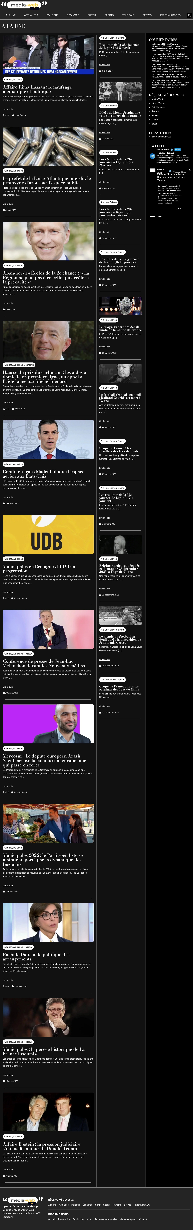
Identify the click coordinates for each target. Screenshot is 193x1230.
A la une (10, 15)
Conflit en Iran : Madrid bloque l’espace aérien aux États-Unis (44, 473)
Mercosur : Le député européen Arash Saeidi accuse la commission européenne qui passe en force (45, 759)
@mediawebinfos (179, 172)
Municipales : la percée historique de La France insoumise (44, 1050)
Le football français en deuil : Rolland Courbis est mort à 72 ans (120, 397)
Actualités (31, 15)
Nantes (155, 115)
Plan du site (64, 1218)
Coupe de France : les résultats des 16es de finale (119, 449)
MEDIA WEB (160, 171)
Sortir (92, 15)
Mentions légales (128, 1218)
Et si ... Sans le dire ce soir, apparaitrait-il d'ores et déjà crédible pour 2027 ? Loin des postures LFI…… (170, 58)
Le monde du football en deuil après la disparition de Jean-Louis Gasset (120, 639)
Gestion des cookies (82, 1218)
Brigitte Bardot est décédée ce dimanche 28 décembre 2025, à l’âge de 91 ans (119, 568)
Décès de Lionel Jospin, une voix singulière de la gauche (120, 114)
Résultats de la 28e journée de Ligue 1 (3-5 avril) (119, 46)
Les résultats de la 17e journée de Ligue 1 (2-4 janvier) (116, 497)
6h (190, 170)
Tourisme (128, 15)
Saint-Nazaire (158, 107)
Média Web (157, 99)
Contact (143, 1218)
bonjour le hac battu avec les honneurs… (170, 77)
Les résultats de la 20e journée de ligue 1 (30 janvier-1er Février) (116, 212)
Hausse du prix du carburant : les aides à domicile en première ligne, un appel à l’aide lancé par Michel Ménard (45, 376)
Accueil (51, 1218)
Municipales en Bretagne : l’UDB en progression (40, 568)
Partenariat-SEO (170, 15)
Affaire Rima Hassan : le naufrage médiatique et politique (38, 89)
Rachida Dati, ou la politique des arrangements (37, 955)
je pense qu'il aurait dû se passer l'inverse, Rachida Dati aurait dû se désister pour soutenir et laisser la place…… (171, 48)
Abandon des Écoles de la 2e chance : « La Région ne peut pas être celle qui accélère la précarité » (47, 277)
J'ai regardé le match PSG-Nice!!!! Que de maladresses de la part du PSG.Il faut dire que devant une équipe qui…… (170, 84)
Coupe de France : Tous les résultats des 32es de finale (119, 688)
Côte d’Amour (158, 103)
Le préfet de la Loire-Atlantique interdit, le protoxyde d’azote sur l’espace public (47, 180)
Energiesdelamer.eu (161, 137)
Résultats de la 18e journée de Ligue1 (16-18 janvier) (119, 260)
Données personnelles (106, 1218)
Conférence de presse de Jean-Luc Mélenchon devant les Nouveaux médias (45, 662)
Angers (155, 111)
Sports (109, 15)
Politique (52, 15)
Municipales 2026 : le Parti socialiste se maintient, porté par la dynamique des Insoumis (43, 859)
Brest (154, 124)
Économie (73, 15)
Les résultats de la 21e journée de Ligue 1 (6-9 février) (116, 162)
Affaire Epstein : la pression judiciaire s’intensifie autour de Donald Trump (42, 1145)
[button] (189, 15)
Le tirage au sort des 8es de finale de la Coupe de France (120, 328)
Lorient (155, 119)
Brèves (147, 15)
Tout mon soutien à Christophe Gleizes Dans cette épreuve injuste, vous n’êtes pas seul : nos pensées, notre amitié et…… (170, 68)
